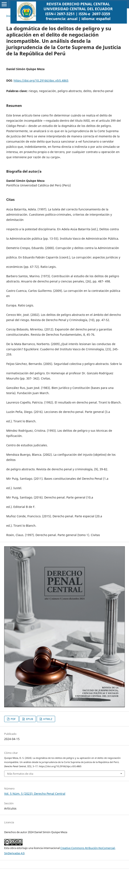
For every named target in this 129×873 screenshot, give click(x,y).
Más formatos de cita (20, 774)
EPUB (29, 719)
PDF (13, 719)
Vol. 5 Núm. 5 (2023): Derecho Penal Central (61, 16)
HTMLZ (47, 719)
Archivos (23, 16)
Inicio (9, 16)
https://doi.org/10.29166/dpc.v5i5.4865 (41, 80)
